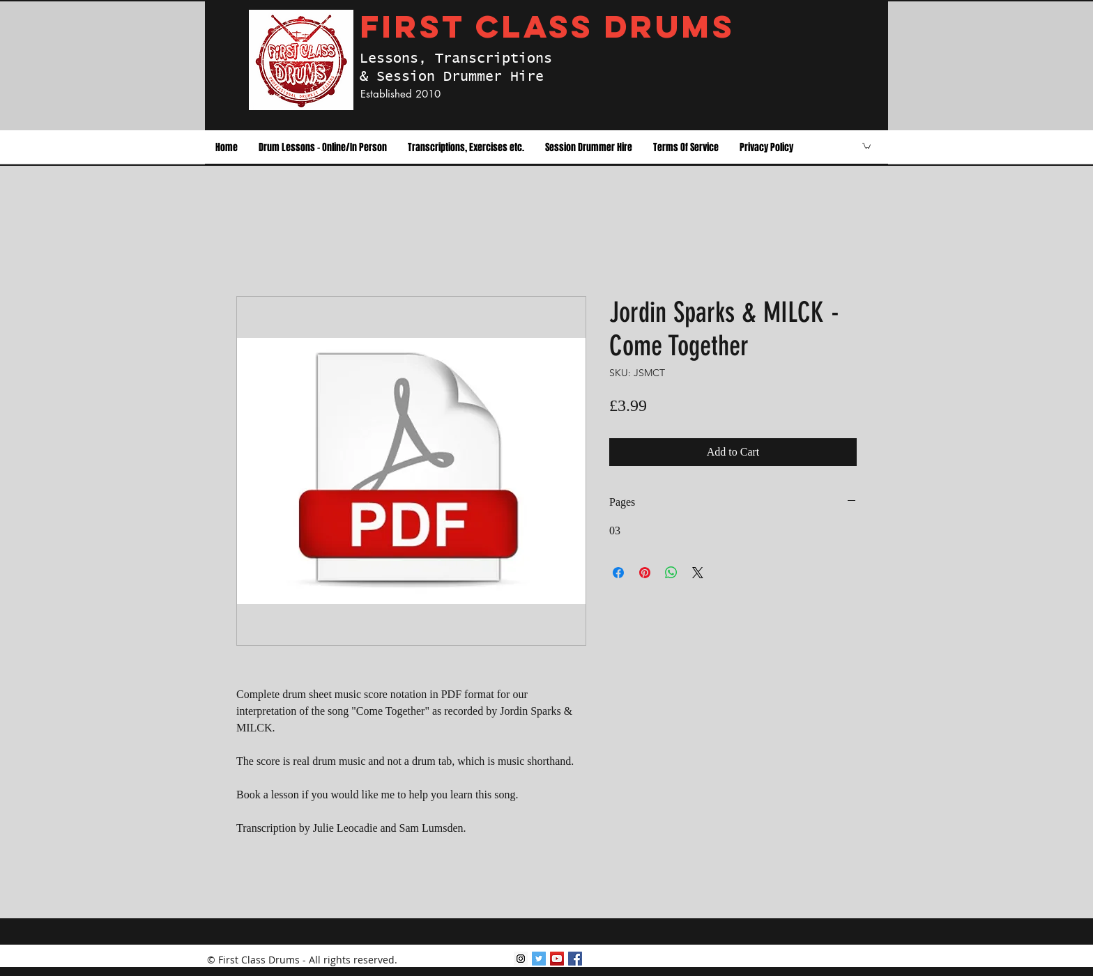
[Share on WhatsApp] (671, 572)
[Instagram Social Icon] (521, 959)
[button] (322, 147)
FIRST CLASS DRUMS (547, 26)
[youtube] (557, 959)
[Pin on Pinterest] (644, 572)
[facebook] (575, 959)
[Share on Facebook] (618, 572)
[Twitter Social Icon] (539, 959)
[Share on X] (697, 572)
